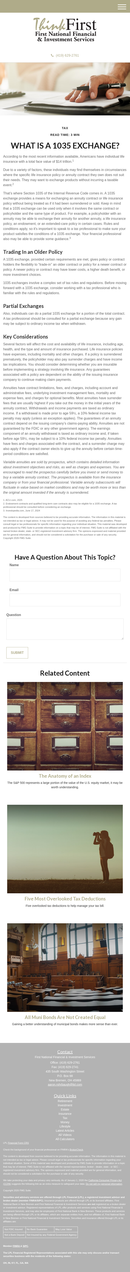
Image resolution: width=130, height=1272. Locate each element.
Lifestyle (65, 1126)
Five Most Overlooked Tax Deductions (65, 899)
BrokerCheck (76, 1149)
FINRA (16, 1246)
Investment (65, 1105)
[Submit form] (17, 653)
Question (13, 615)
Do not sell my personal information (104, 1184)
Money (64, 1122)
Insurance (65, 1113)
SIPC (25, 1246)
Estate (65, 1109)
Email (14, 590)
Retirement (65, 1101)
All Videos (64, 1135)
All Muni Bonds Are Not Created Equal (65, 1017)
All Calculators (65, 1139)
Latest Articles (65, 1130)
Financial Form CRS (18, 1143)
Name (14, 565)
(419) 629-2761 (65, 55)
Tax (65, 1118)
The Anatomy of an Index (65, 776)
